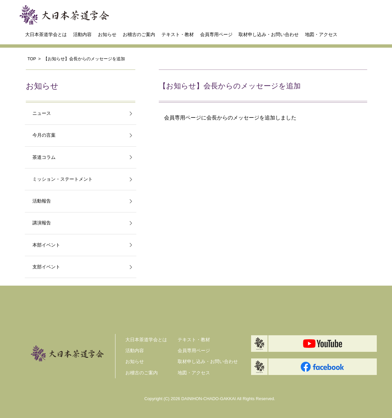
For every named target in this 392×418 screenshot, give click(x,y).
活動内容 (82, 34)
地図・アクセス (321, 34)
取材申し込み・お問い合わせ (269, 34)
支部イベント (46, 266)
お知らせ (107, 34)
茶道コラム (44, 157)
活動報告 (41, 201)
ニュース (41, 113)
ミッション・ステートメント (62, 179)
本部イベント (46, 245)
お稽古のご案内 (139, 34)
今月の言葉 (44, 135)
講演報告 (41, 222)
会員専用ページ (216, 34)
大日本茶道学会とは (46, 34)
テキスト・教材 (177, 34)
